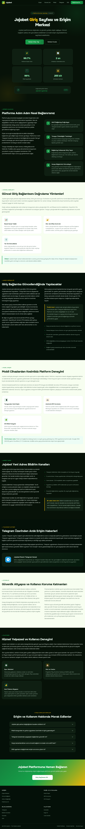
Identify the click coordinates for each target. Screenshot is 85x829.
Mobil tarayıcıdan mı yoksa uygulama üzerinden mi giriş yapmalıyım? (42, 731)
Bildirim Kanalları (6, 812)
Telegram (61, 2)
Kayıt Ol (46, 812)
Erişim (40, 2)
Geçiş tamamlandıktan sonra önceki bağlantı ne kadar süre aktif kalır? (42, 743)
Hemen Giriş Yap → (34, 42)
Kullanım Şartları (70, 826)
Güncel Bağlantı (6, 796)
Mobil (54, 2)
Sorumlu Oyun (79, 826)
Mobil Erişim (47, 793)
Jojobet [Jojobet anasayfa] (7, 2)
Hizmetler (46, 810)
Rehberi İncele (52, 42)
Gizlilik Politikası (61, 826)
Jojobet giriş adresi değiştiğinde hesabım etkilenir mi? (42, 724)
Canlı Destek (47, 815)
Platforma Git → (76, 2)
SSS (68, 2)
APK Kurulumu (47, 796)
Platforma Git (5, 802)
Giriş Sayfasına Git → (42, 777)
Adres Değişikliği (6, 799)
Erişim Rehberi (5, 793)
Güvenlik (4, 815)
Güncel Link (47, 2)
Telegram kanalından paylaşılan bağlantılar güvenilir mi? (42, 737)
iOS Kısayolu (47, 799)
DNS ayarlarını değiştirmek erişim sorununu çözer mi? (42, 749)
